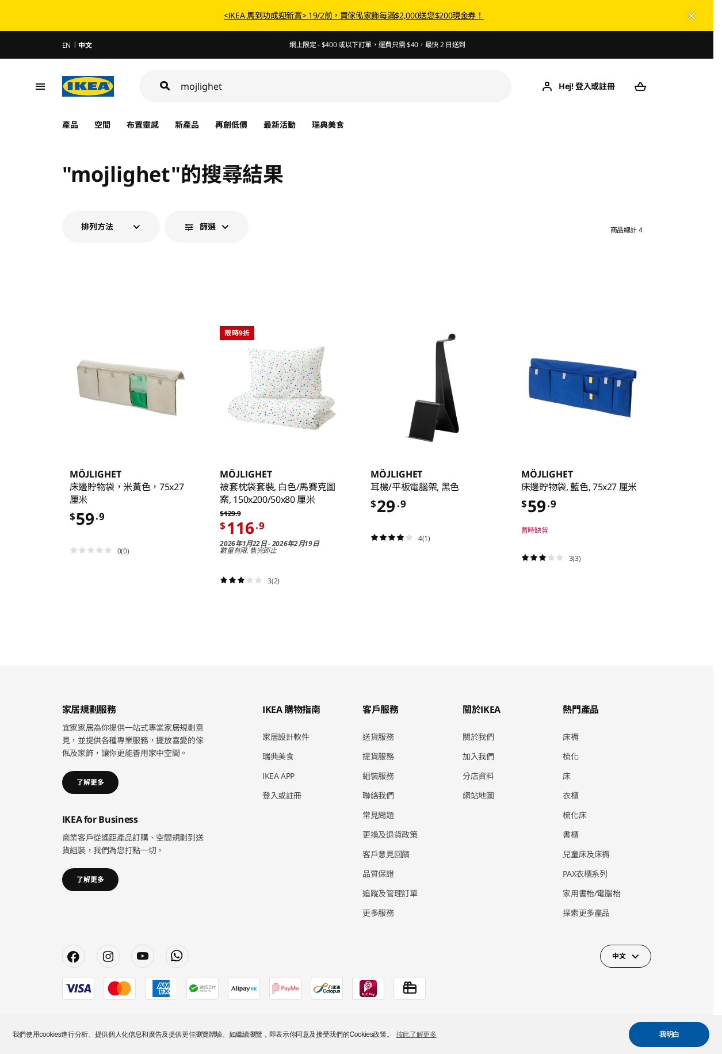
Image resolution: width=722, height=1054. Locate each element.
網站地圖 (478, 795)
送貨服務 (378, 736)
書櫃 (570, 834)
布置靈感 (143, 124)
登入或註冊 (281, 795)
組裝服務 (378, 775)
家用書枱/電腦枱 (591, 893)
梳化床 (574, 814)
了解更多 (90, 782)
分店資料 (478, 775)
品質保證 (378, 873)
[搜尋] (346, 87)
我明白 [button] (669, 1034)
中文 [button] (618, 956)
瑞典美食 (328, 124)
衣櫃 (570, 795)
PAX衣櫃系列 (585, 873)
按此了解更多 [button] (416, 1034)
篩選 (208, 226)
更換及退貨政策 (390, 834)
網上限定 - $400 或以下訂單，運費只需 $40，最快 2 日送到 (377, 44)
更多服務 (378, 912)
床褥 (570, 736)
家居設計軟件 (286, 736)
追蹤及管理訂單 (390, 893)
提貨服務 (378, 756)
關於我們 (478, 736)
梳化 (570, 756)
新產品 (187, 124)
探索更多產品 (586, 912)
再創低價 (231, 124)
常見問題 (378, 814)
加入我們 (478, 756)
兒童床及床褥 (586, 854)
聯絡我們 (378, 795)
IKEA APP (278, 775)
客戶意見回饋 (386, 854)
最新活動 (279, 124)
